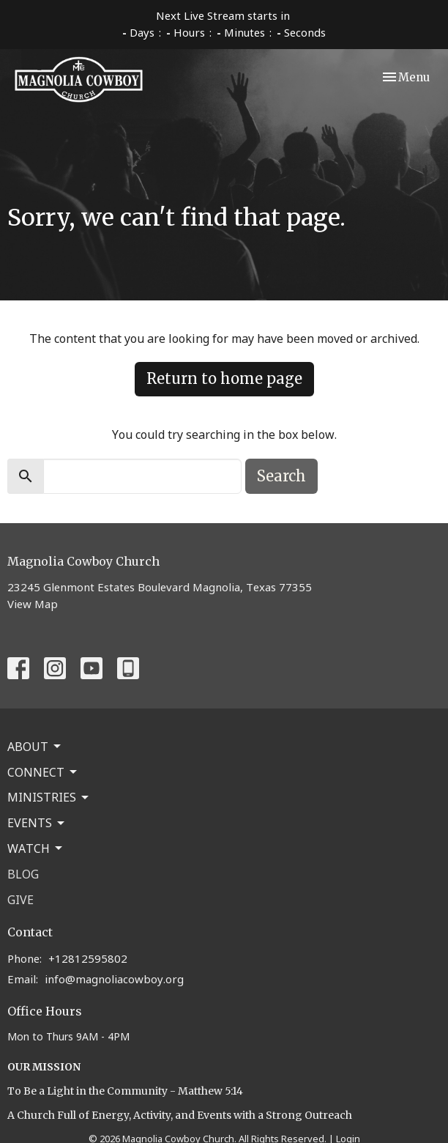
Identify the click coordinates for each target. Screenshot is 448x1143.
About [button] (35, 747)
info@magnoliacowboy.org (114, 979)
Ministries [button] (49, 797)
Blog (23, 874)
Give (20, 900)
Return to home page (224, 378)
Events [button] (37, 823)
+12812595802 (87, 958)
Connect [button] (43, 772)
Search (281, 476)
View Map (32, 603)
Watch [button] (35, 848)
